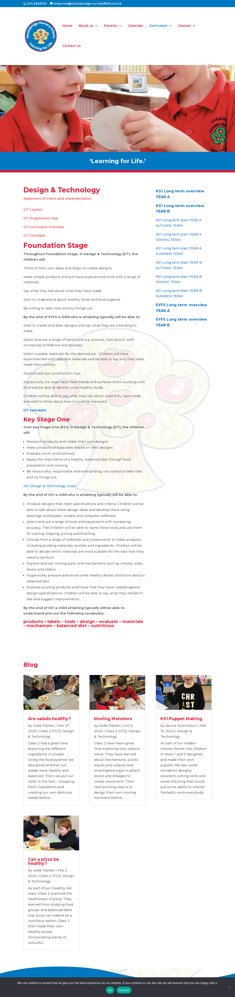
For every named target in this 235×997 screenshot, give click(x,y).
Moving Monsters (113, 718)
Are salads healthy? (49, 718)
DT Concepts (34, 235)
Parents (110, 26)
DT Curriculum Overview (43, 227)
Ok (110, 990)
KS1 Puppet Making (181, 718)
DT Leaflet (32, 210)
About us (85, 26)
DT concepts (34, 410)
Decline (124, 990)
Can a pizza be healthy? (43, 861)
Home (67, 26)
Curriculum (158, 26)
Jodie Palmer (44, 726)
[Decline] (229, 987)
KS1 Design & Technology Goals (49, 486)
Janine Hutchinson (181, 726)
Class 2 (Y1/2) (50, 731)
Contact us (71, 46)
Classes (184, 26)
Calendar (135, 26)
